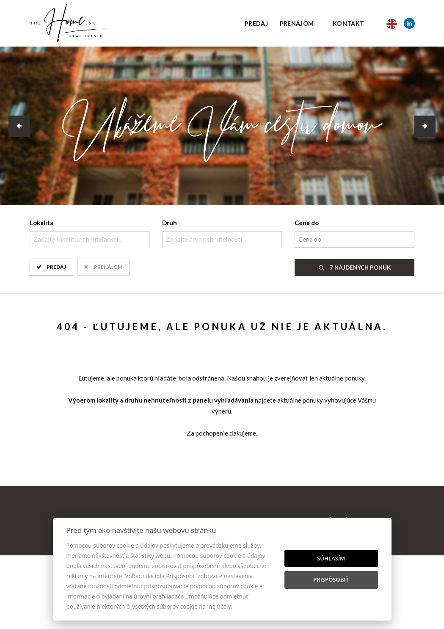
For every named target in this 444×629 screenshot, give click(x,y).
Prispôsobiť (331, 579)
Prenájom (297, 23)
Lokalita (41, 222)
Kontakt (348, 23)
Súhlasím (331, 558)
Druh (169, 222)
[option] (222, 126)
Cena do (307, 222)
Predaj (256, 23)
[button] (19, 126)
